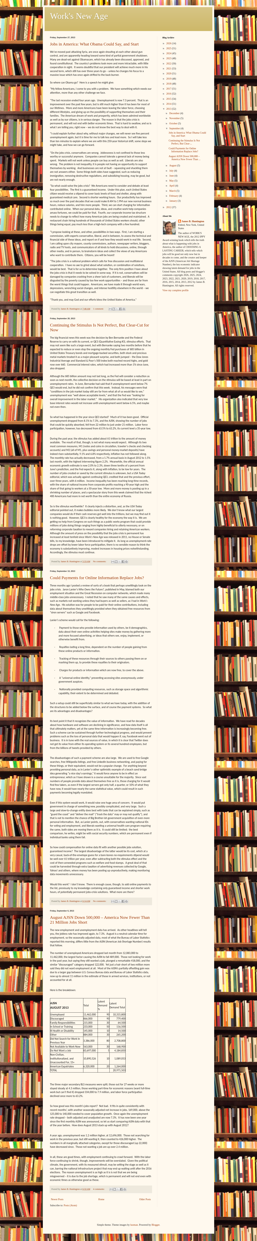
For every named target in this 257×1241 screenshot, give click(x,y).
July (171, 170)
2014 (169, 104)
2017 (169, 88)
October (173, 123)
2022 (169, 63)
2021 (169, 68)
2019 (169, 78)
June (171, 175)
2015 (169, 99)
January (173, 201)
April (172, 185)
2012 (169, 207)
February (174, 196)
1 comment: (98, 309)
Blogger (155, 1225)
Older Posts (145, 1199)
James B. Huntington (193, 221)
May (171, 180)
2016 (169, 93)
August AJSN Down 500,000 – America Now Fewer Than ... (184, 158)
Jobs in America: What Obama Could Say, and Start (94, 44)
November (174, 118)
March (172, 191)
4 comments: (99, 1189)
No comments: (100, 561)
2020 (169, 73)
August (173, 165)
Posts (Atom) (70, 1205)
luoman (134, 1225)
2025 (169, 48)
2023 (169, 58)
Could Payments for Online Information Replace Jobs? (97, 577)
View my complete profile (175, 290)
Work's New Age (79, 16)
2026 (169, 43)
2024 (169, 53)
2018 (169, 83)
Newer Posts (57, 1199)
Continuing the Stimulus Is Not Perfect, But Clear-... (184, 142)
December (174, 113)
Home (101, 1199)
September (174, 128)
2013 (169, 109)
